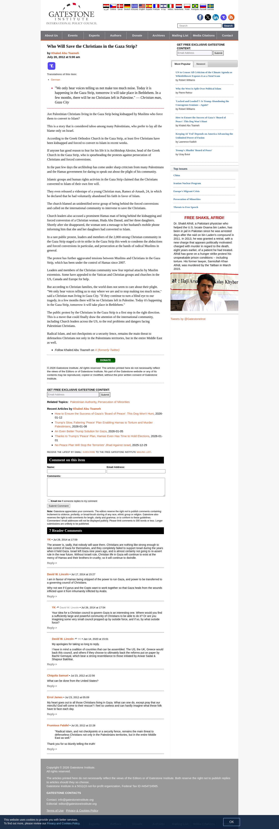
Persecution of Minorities (114, 402)
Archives (158, 35)
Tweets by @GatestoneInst (187, 319)
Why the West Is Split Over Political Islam (198, 88)
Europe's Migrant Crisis (186, 191)
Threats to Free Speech (185, 207)
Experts (94, 35)
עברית (163, 9)
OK (231, 822)
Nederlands (178, 9)
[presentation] (182, 64)
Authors (115, 35)
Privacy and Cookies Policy (63, 823)
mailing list (144, 451)
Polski (187, 9)
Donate (137, 35)
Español (149, 9)
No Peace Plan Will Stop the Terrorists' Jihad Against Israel (93, 445)
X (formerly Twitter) (107, 350)
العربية (106, 9)
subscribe (89, 451)
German (55, 79)
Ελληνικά (134, 9)
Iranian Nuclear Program (187, 183)
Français (156, 9)
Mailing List (180, 35)
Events (73, 35)
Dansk (120, 9)
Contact (227, 35)
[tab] (182, 64)
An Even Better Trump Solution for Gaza (81, 431)
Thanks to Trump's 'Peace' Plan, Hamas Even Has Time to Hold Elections (102, 436)
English (142, 9)
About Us (51, 35)
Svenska (210, 9)
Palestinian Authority (83, 402)
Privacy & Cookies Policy (82, 810)
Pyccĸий (203, 9)
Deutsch (127, 9)
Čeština (113, 9)
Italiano (170, 9)
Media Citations (204, 35)
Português (195, 9)
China (176, 175)
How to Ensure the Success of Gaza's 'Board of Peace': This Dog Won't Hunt (104, 413)
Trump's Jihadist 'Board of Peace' (194, 150)
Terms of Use (55, 810)
